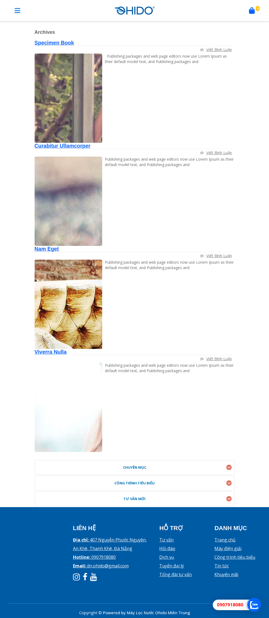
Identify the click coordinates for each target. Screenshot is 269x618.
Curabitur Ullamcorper (63, 146)
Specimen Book (54, 43)
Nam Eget (47, 249)
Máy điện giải (227, 548)
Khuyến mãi (226, 574)
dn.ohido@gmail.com (101, 566)
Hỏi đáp (167, 548)
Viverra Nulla (51, 352)
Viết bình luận (219, 49)
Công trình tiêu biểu (234, 557)
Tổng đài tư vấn (175, 574)
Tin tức (221, 566)
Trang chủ (224, 540)
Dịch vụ (166, 557)
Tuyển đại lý (171, 566)
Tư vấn (166, 540)
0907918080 (94, 557)
